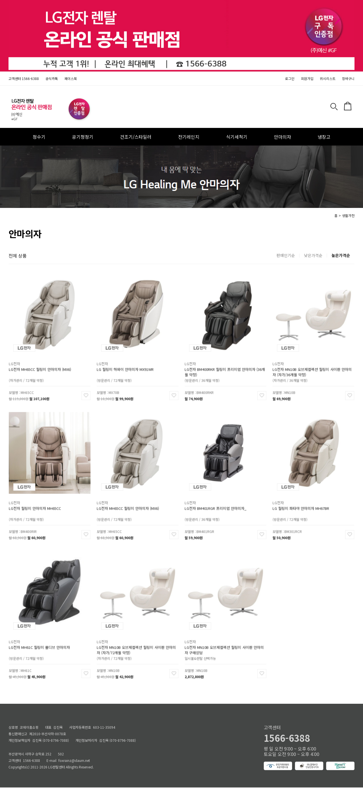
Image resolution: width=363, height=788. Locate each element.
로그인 (289, 78)
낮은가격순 (313, 255)
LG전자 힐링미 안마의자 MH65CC (36, 505)
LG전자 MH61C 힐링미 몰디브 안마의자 (40, 644)
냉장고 (324, 136)
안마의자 (282, 136)
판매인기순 (286, 255)
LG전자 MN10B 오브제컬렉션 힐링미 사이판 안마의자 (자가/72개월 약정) (136, 647)
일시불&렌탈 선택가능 (203, 654)
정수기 (39, 136)
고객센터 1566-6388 (24, 78)
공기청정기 (82, 136)
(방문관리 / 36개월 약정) (204, 376)
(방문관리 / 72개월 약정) (116, 376)
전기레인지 (188, 136)
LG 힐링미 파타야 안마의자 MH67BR (302, 505)
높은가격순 (341, 255)
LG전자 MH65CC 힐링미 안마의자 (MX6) (41, 366)
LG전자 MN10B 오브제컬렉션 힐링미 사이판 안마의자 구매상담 (224, 647)
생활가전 (348, 215)
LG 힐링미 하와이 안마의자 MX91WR (126, 366)
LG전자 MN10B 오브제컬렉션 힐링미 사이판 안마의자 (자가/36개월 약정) (312, 369)
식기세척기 (236, 136)
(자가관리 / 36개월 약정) (292, 376)
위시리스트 (327, 78)
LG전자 (18, 361)
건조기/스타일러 (135, 136)
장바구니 (348, 78)
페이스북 (70, 78)
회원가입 (307, 78)
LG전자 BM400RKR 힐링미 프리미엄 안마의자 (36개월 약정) (225, 369)
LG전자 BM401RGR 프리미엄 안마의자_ (216, 505)
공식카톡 (51, 78)
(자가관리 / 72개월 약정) (28, 376)
